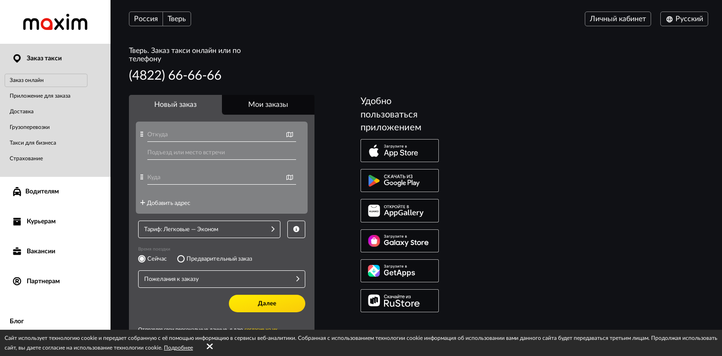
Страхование (26, 158)
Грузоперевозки (30, 127)
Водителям (35, 191)
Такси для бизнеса (33, 143)
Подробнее (178, 347)
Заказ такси (37, 59)
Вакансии (33, 252)
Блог (17, 321)
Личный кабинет (618, 19)
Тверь (177, 19)
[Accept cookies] (210, 346)
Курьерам (34, 222)
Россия (146, 19)
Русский (684, 19)
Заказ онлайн (27, 80)
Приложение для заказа (40, 96)
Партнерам (36, 282)
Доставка (22, 111)
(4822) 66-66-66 (175, 75)
